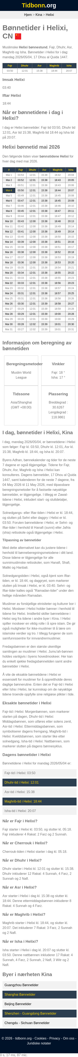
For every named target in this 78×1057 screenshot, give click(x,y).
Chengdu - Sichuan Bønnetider (27, 1023)
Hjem (28, 14)
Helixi (50, 14)
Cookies (40, 1038)
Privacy (54, 1038)
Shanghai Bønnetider (20, 994)
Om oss (68, 1038)
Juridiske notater (39, 1043)
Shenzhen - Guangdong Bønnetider (30, 1013)
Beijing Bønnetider (18, 1004)
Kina (39, 14)
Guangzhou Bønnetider (21, 985)
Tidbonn (33, 5)
